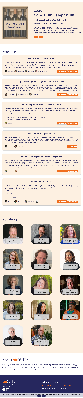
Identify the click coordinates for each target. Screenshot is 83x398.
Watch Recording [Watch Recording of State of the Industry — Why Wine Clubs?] (72, 71)
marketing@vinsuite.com (49, 389)
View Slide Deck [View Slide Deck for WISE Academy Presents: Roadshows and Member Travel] (61, 125)
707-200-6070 (65, 389)
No (43, 396)
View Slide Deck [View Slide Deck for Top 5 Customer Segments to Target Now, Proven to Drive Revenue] (61, 96)
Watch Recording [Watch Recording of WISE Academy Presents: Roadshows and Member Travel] (72, 125)
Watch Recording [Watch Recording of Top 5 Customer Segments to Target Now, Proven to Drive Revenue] (72, 96)
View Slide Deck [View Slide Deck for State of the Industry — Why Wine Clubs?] (61, 71)
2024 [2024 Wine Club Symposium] (41, 37)
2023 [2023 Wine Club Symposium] (36, 37)
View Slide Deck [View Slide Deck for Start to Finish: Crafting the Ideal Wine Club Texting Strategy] (61, 172)
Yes (39, 396)
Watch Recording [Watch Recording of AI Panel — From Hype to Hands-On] (72, 203)
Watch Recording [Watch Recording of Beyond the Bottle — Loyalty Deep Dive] (71, 148)
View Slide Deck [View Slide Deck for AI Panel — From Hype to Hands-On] (61, 203)
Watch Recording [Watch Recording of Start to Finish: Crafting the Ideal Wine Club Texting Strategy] (72, 172)
